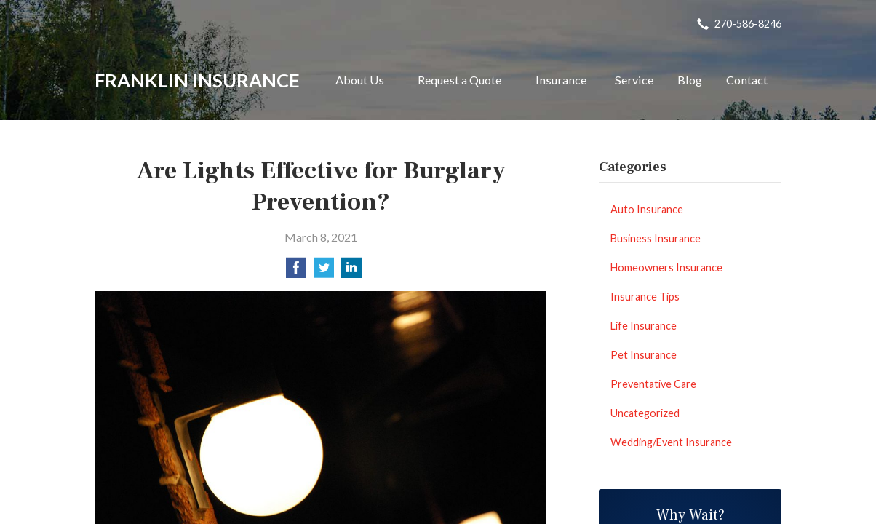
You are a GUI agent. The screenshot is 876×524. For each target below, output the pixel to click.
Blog (689, 80)
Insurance (560, 80)
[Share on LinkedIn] (351, 272)
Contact (747, 80)
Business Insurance (655, 238)
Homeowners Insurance (666, 267)
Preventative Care (653, 384)
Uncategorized (645, 413)
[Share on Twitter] (324, 272)
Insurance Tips (645, 296)
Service (634, 80)
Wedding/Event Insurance (671, 442)
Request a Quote (459, 80)
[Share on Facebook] (296, 272)
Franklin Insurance (197, 80)
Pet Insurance (643, 355)
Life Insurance (643, 325)
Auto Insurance (646, 209)
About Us (359, 80)
